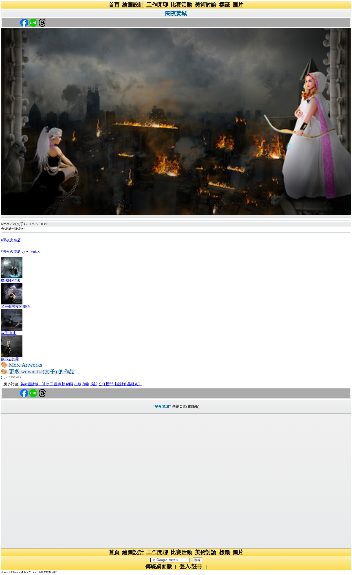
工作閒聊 (157, 5)
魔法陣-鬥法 (10, 280)
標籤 (224, 5)
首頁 (114, 5)
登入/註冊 (190, 566)
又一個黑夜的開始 (15, 306)
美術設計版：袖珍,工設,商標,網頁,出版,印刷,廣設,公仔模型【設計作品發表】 (81, 384)
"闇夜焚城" (162, 406)
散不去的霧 (10, 359)
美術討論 (205, 5)
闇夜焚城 (176, 13)
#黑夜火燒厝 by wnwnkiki (20, 251)
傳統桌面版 (158, 566)
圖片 (238, 5)
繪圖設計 (133, 5)
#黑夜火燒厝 (11, 240)
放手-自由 (8, 333)
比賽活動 (181, 5)
